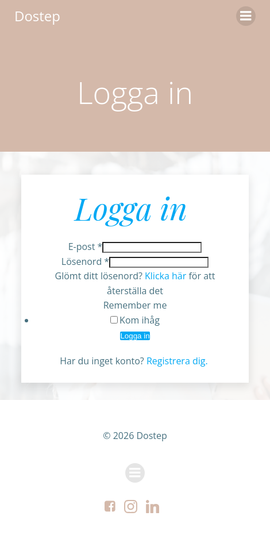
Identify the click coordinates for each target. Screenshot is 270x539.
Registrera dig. (178, 361)
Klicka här (165, 276)
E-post (85, 246)
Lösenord (85, 261)
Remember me (135, 305)
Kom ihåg (139, 320)
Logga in (134, 336)
